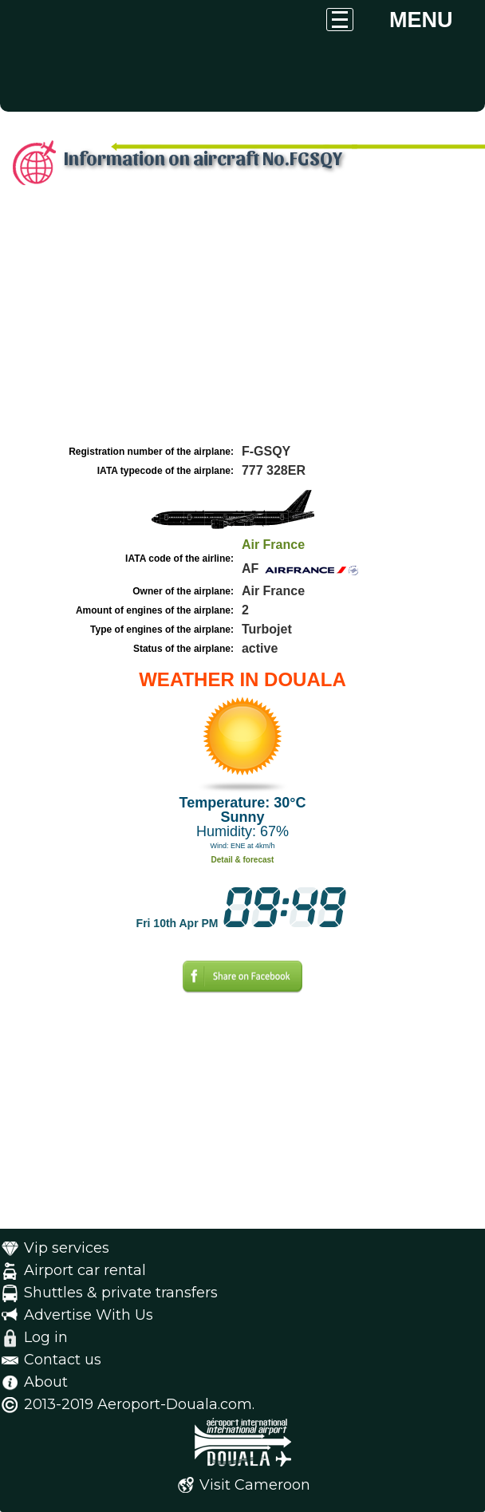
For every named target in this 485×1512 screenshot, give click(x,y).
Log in (46, 1337)
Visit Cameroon (254, 1485)
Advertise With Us (88, 1315)
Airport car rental (85, 1270)
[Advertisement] (242, 321)
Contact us (62, 1359)
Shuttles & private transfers (121, 1292)
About (46, 1382)
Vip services (66, 1248)
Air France (273, 544)
